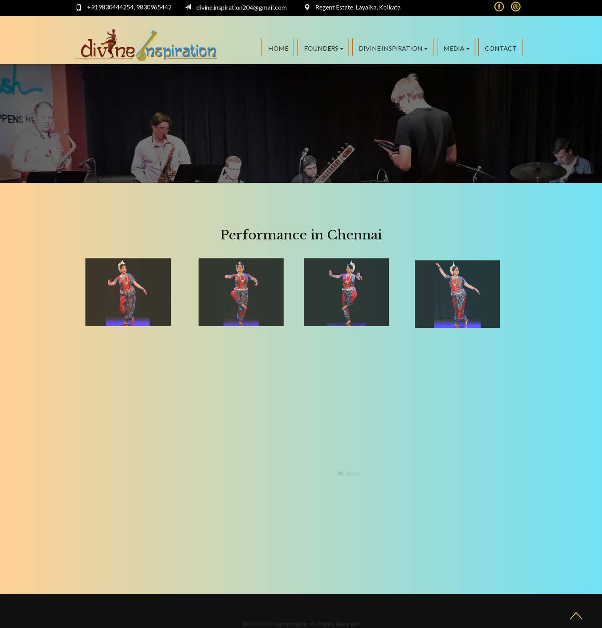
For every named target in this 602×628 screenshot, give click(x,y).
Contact (501, 48)
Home (278, 48)
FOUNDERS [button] (323, 48)
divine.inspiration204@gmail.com (241, 5)
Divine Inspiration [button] (393, 48)
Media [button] (456, 48)
